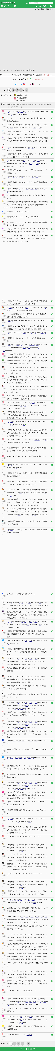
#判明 (44, 104)
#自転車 (24, 104)
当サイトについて (27, 1049)
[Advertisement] (27, 39)
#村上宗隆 (37, 75)
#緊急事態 (27, 75)
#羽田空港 (17, 75)
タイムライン (48, 75)
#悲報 (19, 104)
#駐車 (10, 104)
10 (27, 90)
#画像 (49, 104)
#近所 (15, 104)
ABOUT (39, 6)
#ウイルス (11, 107)
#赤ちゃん (31, 104)
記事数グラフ (39, 79)
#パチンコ (38, 104)
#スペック (19, 107)
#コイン (18, 84)
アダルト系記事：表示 (44, 9)
